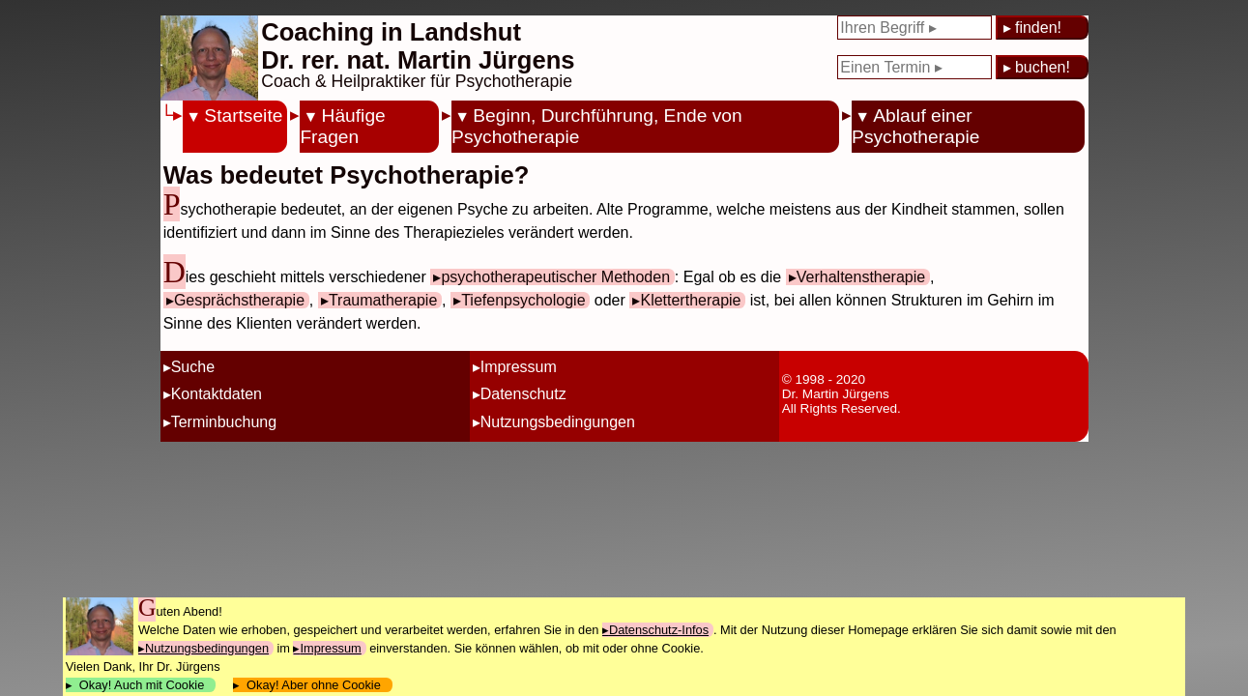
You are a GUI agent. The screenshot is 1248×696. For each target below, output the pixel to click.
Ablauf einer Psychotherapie (915, 126)
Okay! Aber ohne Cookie (314, 685)
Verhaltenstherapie (861, 277)
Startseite (243, 115)
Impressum (518, 367)
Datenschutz (523, 394)
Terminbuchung (223, 422)
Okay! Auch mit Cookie (142, 685)
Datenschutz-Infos (659, 630)
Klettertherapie (690, 300)
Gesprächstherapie (239, 300)
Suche (193, 367)
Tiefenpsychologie (523, 300)
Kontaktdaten (216, 394)
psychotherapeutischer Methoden (555, 277)
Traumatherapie (383, 300)
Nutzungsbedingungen (557, 422)
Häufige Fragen (342, 126)
